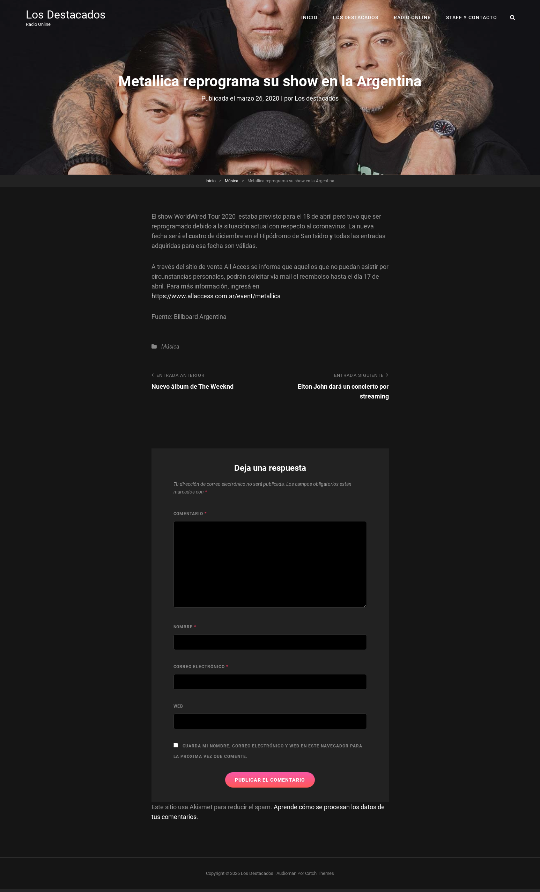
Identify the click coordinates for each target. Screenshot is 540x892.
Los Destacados (66, 14)
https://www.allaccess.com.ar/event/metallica (216, 296)
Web (178, 706)
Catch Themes (319, 873)
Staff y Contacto (471, 17)
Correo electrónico (201, 666)
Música (231, 180)
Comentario (190, 513)
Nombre (185, 626)
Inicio (309, 17)
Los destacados (317, 98)
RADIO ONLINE (412, 17)
